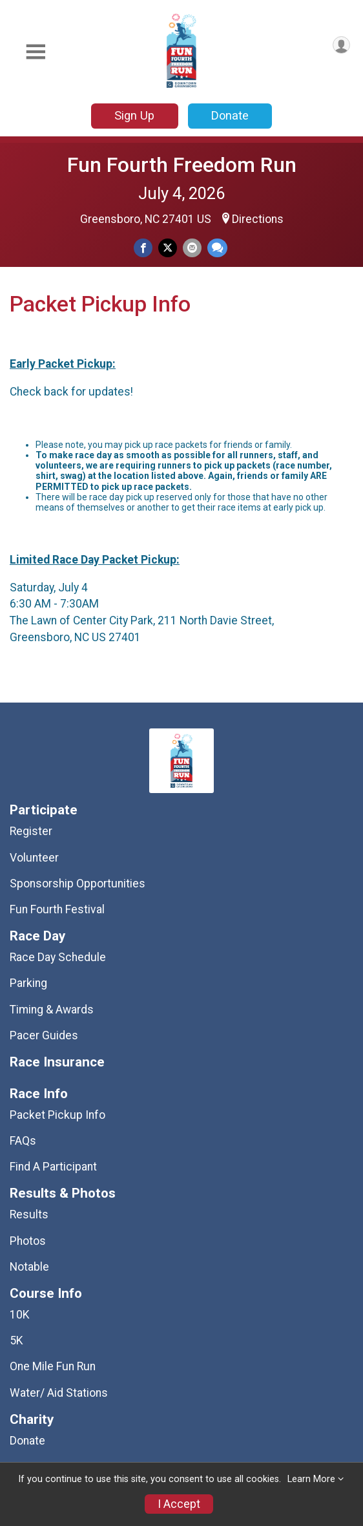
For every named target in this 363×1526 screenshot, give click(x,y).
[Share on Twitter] (167, 247)
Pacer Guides (44, 1035)
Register (31, 831)
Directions (258, 219)
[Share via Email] (192, 247)
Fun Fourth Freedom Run (181, 165)
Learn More (311, 1479)
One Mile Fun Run (53, 1366)
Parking (28, 983)
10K (20, 1314)
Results (29, 1214)
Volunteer (34, 857)
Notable (29, 1266)
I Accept (179, 1504)
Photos (28, 1241)
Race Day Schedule (58, 957)
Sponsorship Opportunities (77, 883)
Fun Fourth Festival (57, 909)
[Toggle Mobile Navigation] (35, 52)
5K (16, 1340)
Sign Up (134, 115)
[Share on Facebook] (143, 247)
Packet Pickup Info (57, 1114)
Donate (230, 115)
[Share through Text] (217, 247)
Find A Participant (53, 1166)
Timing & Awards (52, 1009)
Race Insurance (57, 1062)
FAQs (23, 1140)
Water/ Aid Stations (59, 1392)
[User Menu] (341, 45)
